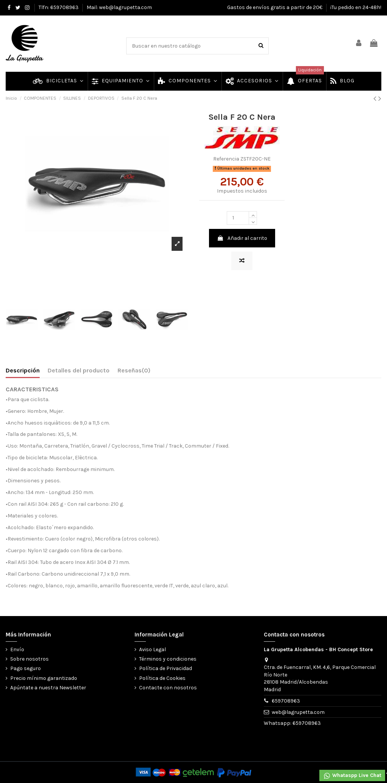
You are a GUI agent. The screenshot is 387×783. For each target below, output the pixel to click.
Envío (17, 649)
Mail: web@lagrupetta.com (119, 7)
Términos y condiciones (168, 659)
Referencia (226, 159)
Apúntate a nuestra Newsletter (48, 687)
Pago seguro (25, 668)
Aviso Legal (152, 649)
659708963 (286, 701)
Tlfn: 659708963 (59, 7)
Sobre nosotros (29, 659)
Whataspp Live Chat (352, 776)
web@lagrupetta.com (298, 712)
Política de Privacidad (165, 668)
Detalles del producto (79, 370)
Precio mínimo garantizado (43, 678)
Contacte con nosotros (168, 687)
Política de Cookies (162, 678)
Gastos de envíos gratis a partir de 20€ (275, 7)
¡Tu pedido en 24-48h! (355, 7)
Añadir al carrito (242, 238)
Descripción (23, 370)
